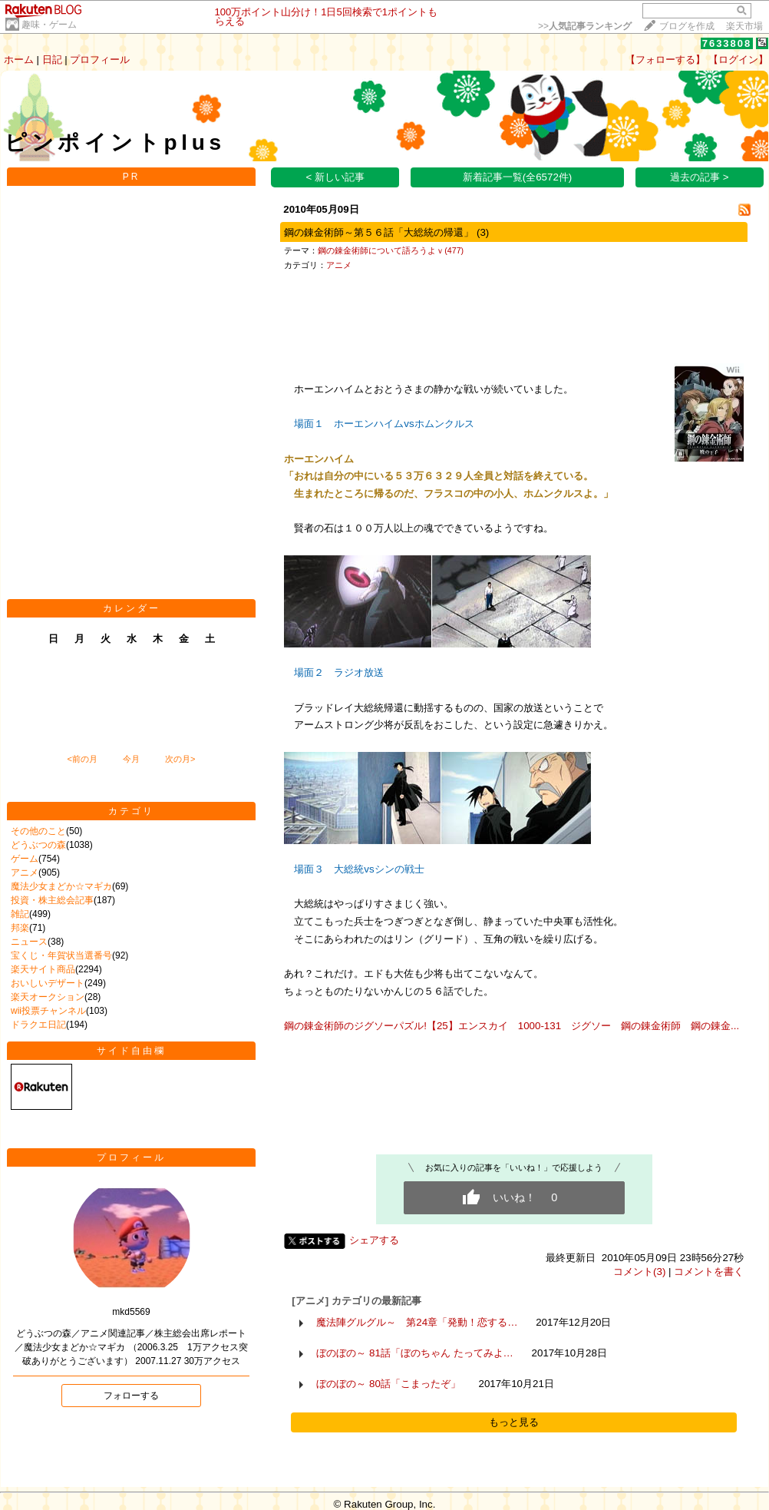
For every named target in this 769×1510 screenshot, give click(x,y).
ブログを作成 (687, 26)
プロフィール (100, 59)
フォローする (131, 1395)
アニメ (24, 872)
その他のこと (38, 831)
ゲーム (24, 858)
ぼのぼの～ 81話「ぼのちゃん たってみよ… (414, 1353)
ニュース (29, 941)
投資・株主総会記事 (52, 900)
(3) (483, 232)
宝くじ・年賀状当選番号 (61, 955)
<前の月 (82, 758)
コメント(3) (639, 1271)
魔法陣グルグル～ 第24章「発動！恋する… (416, 1322)
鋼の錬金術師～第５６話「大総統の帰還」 (379, 232)
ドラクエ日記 (38, 1024)
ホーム (19, 59)
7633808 (727, 43)
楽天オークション (47, 997)
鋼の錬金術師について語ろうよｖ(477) (391, 250)
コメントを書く (709, 1271)
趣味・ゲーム (49, 24)
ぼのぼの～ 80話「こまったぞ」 (388, 1383)
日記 (52, 59)
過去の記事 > (699, 177)
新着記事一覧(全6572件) (518, 177)
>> (585, 26)
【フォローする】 (665, 59)
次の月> (180, 758)
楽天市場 (744, 26)
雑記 (20, 914)
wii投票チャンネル (48, 1010)
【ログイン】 (738, 59)
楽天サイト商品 (43, 969)
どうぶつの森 (38, 844)
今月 (131, 758)
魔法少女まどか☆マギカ (61, 886)
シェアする (374, 1240)
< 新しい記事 (335, 177)
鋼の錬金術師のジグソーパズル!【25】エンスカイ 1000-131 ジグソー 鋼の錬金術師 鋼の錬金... (511, 1026)
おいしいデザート (47, 983)
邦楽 (20, 927)
